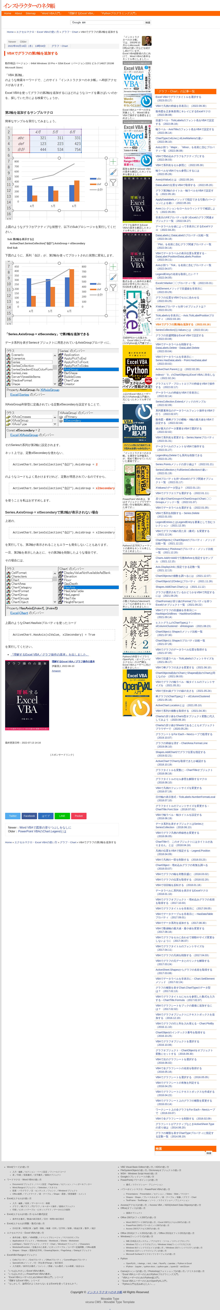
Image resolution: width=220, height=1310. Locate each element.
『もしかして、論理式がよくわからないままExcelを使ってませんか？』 (42, 1283)
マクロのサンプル (71, 1237)
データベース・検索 (41, 1203)
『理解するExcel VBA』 (81, 13)
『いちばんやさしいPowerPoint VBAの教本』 (29, 1274)
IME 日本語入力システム (137, 1241)
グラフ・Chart (70, 32)
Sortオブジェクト (32, 1244)
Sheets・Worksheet (70, 1241)
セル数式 (59, 1266)
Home (7, 13)
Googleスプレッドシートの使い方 (137, 1176)
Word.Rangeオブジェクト (24, 1187)
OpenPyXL (131, 1263)
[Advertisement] (62, 782)
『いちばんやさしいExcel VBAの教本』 (26, 1271)
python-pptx (163, 1266)
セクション (66, 1184)
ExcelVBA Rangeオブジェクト (22, 1255)
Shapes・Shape (19, 1250)
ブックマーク (30, 1194)
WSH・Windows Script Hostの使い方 (139, 1173)
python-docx (149, 1266)
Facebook (29, 815)
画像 (179, 1197)
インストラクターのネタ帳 (28, 5)
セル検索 (70, 1266)
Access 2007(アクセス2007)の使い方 (143, 1229)
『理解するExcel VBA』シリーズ (23, 1280)
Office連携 (17, 1194)
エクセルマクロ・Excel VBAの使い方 (37, 32)
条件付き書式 (18, 1219)
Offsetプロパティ (53, 1260)
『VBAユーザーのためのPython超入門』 (141, 1277)
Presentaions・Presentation (138, 1194)
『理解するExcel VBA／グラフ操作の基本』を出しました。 (50, 654)
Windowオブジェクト (68, 1190)
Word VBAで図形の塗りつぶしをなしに (45, 827)
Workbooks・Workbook (47, 1241)
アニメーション (182, 1200)
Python (124, 1258)
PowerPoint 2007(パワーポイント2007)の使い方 (148, 1225)
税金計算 (78, 1228)
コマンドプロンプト (181, 1241)
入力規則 (16, 1266)
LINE (62, 815)
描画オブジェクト (53, 1175)
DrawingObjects (51, 1250)
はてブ (46, 815)
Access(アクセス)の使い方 (134, 1205)
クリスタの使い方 (196, 1271)
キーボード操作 (49, 1206)
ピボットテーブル (57, 1247)
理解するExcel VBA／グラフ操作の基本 (73, 661)
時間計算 (27, 1228)
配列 (25, 1237)
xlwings (141, 1263)
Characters (85, 1244)
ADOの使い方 (162, 1167)
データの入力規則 (62, 1210)
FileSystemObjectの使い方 (134, 1170)
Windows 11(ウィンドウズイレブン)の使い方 (146, 1251)
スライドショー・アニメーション (148, 1184)
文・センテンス (38, 1190)
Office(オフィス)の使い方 (133, 1208)
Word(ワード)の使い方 (18, 1167)
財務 (70, 1228)
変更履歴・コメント (77, 1194)
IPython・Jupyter (134, 1266)
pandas (172, 1263)
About (18, 13)
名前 (27, 1203)
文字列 (62, 1228)
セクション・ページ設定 (36, 1172)
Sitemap (31, 13)
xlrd (149, 1263)
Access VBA (156, 1205)
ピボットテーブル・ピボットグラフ (35, 1210)
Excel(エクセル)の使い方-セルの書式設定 (27, 1214)
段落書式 (28, 1175)
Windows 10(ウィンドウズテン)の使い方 (184, 1248)
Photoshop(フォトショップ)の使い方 (166, 1271)
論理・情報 (39, 1228)
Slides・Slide (172, 1194)
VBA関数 (34, 1237)
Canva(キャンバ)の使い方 (133, 1271)
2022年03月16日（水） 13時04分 (27, 46)
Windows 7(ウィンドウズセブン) (140, 1244)
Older (23, 41)
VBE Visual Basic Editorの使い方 (137, 1167)
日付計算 (16, 1228)
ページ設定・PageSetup (47, 1184)
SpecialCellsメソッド (22, 1263)
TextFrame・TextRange (136, 1200)
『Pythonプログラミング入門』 (118, 13)
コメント (42, 1266)
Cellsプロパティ (19, 1260)
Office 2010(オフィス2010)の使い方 (138, 1233)
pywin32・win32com (180, 1266)
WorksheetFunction (21, 1247)
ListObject (16, 1244)
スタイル (53, 1187)
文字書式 (38, 1175)
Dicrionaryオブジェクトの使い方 (165, 1170)
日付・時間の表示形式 (54, 1219)
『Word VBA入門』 (51, 13)
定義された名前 (39, 1247)
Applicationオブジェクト (23, 1241)
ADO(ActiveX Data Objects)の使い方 (183, 1205)
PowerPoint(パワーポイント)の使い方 (139, 1180)
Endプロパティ (36, 1260)
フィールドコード (58, 1172)
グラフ (15, 1206)
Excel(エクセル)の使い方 (19, 1198)
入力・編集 (17, 1172)
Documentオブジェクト (23, 1184)
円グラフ (36, 1206)
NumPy (163, 1263)
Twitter (12, 815)
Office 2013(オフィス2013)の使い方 (177, 1233)
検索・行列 (51, 1228)
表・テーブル (45, 1194)
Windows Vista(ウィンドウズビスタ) (174, 1244)
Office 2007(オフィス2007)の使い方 (138, 1217)
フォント (52, 1190)
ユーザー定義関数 (76, 1247)
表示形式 (59, 1263)
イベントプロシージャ (50, 1237)
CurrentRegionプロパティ (75, 1260)
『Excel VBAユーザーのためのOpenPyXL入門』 (144, 1281)
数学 (87, 1228)
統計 (94, 1228)
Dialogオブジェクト (82, 1250)
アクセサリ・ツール (160, 1241)
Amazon (56, 670)
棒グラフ (25, 1206)
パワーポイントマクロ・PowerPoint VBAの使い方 (145, 1189)
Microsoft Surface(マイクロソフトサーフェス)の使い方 (150, 1254)
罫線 (50, 1266)
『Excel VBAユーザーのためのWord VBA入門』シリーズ (35, 1277)
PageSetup (66, 1250)
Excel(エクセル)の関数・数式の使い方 (26, 1223)
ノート (153, 1200)
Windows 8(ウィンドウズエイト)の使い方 (145, 1248)
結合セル (80, 1266)
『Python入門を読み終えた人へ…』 (138, 1284)
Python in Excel (185, 1263)
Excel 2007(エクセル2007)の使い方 (174, 1222)
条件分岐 (16, 1237)
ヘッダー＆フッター (83, 1184)
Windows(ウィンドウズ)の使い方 (137, 1236)
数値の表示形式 (34, 1219)
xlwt (155, 1263)
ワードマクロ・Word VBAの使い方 (24, 1179)
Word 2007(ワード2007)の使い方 (141, 1222)
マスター (185, 1194)
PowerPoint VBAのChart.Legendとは (42, 831)
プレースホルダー (151, 1197)
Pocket (79, 815)
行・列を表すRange (43, 1263)
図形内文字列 (36, 1250)
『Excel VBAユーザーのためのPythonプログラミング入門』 (150, 1274)
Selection (42, 1187)
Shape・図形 (60, 1194)
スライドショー (166, 1200)
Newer (12, 41)
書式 (128, 1184)
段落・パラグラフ (20, 1190)
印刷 (19, 1175)
